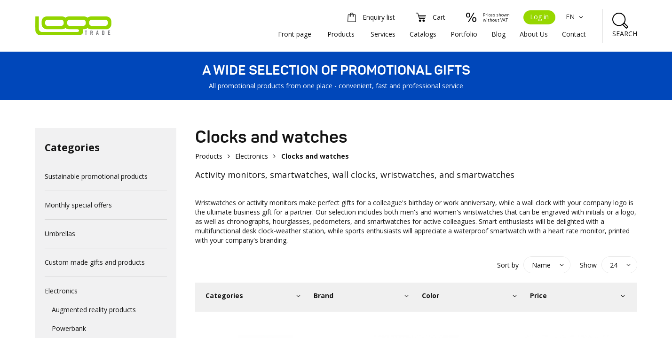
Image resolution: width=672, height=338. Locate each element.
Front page (294, 34)
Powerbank (69, 328)
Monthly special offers (78, 204)
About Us (534, 34)
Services (383, 34)
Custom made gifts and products (95, 262)
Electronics (61, 290)
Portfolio (464, 34)
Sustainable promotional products (96, 176)
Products (341, 34)
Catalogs (423, 34)
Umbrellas (60, 233)
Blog (498, 34)
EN (576, 16)
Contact (574, 34)
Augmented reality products (94, 309)
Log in (539, 16)
